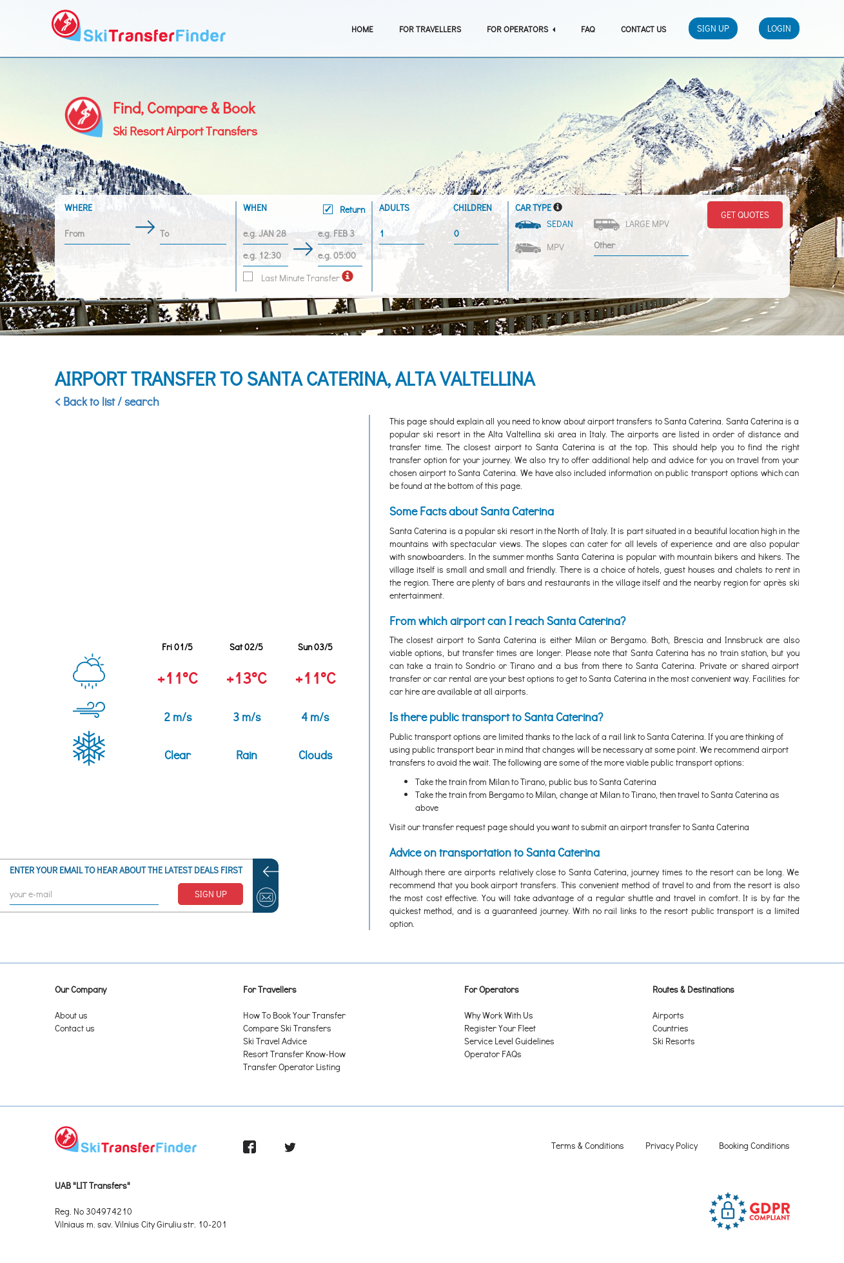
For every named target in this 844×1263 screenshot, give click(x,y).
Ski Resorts (674, 1041)
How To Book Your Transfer (294, 1015)
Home (362, 28)
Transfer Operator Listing (291, 1066)
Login (779, 28)
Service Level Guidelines (509, 1041)
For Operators (521, 28)
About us (71, 1015)
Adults (394, 207)
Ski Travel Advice (275, 1041)
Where (78, 207)
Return (344, 209)
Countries (671, 1028)
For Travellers (430, 28)
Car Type (533, 207)
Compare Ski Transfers (287, 1028)
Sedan (545, 223)
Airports (668, 1015)
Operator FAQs (493, 1054)
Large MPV (632, 224)
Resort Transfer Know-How (294, 1054)
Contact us (75, 1028)
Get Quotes (745, 214)
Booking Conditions (754, 1145)
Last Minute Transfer (291, 278)
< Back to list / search (107, 401)
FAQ (588, 28)
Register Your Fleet (500, 1028)
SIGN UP (211, 894)
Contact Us (643, 28)
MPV (540, 247)
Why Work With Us (498, 1015)
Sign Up (713, 28)
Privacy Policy (671, 1145)
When (304, 210)
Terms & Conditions (587, 1145)
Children (472, 207)
